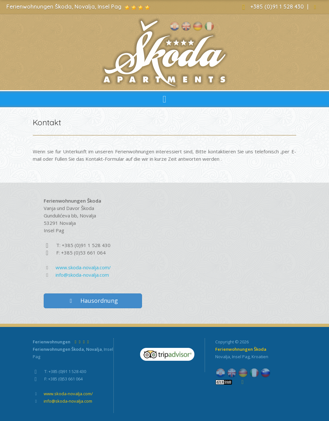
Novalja (222, 356)
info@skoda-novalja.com (82, 275)
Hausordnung (93, 300)
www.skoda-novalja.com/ (83, 267)
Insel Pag (241, 356)
